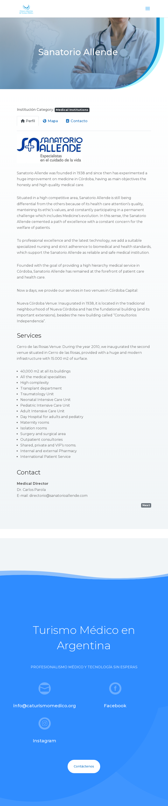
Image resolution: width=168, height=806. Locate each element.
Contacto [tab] (76, 121)
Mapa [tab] (50, 121)
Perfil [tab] (28, 121)
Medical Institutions (72, 109)
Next (146, 505)
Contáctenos (84, 766)
